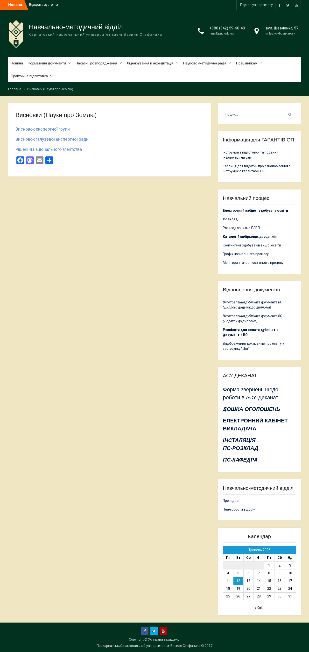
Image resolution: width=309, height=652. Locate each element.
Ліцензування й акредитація (150, 63)
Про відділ (231, 501)
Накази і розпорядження (96, 63)
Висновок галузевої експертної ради (52, 139)
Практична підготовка (29, 76)
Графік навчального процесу (246, 254)
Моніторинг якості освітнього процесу (253, 263)
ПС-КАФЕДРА (240, 460)
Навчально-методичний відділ (76, 27)
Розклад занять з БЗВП (241, 228)
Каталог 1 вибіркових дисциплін (250, 236)
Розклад (230, 219)
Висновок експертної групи (42, 129)
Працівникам (246, 63)
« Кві (258, 608)
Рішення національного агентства (48, 149)
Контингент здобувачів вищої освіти (252, 245)
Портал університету (256, 5)
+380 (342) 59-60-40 (227, 28)
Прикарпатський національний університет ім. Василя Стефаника (148, 646)
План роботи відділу (239, 509)
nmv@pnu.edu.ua (222, 33)
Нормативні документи (47, 63)
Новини (17, 63)
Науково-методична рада (204, 63)
